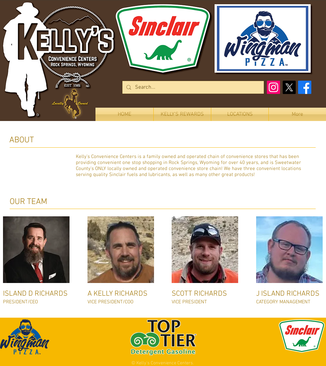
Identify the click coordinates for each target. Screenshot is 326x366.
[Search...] (192, 87)
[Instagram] (273, 87)
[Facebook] (304, 87)
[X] (289, 87)
